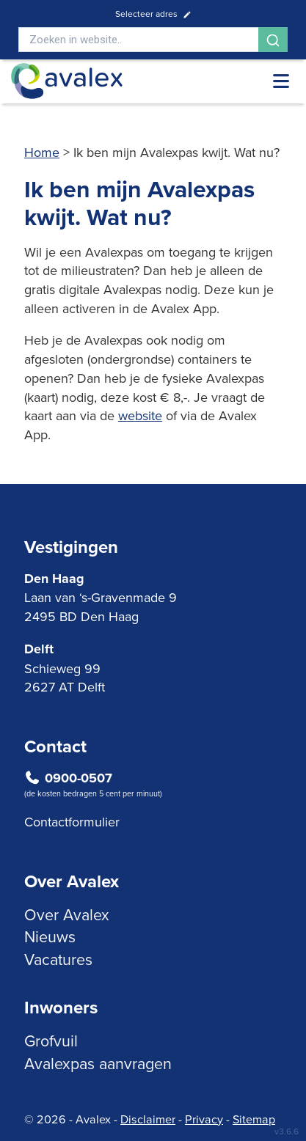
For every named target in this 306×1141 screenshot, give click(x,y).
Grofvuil (51, 1041)
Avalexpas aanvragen (98, 1063)
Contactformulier (72, 821)
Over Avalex (66, 914)
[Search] (138, 39)
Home (41, 152)
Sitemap (254, 1119)
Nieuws (50, 936)
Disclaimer (147, 1119)
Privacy (204, 1119)
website (140, 415)
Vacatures (58, 959)
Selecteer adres (153, 13)
